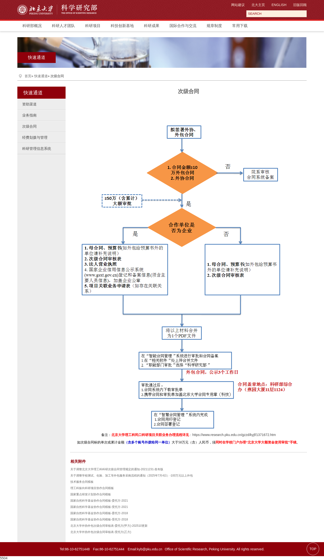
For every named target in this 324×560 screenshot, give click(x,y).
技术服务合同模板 (82, 482)
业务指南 (29, 115)
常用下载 (240, 26)
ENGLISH (279, 5)
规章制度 (214, 26)
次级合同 (29, 126)
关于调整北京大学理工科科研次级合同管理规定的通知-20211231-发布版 (116, 469)
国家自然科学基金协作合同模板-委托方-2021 (99, 500)
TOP (313, 549)
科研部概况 (32, 26)
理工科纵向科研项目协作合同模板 (92, 488)
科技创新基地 (122, 26)
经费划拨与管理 (34, 137)
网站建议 (238, 5)
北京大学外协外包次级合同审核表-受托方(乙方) (100, 532)
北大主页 (258, 5)
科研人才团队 (63, 26)
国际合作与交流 (182, 26)
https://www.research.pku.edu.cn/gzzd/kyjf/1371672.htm (234, 435)
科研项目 (93, 26)
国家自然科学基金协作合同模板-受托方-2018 (99, 519)
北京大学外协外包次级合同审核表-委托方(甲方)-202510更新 (109, 525)
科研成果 (151, 26)
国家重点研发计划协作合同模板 (90, 494)
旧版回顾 (300, 5)
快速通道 (36, 57)
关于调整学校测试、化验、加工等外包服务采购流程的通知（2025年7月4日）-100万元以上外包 (131, 475)
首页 (28, 76)
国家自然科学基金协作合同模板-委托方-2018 (99, 513)
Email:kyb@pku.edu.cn (145, 549)
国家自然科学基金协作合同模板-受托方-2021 (99, 507)
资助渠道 (29, 104)
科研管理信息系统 (36, 148)
